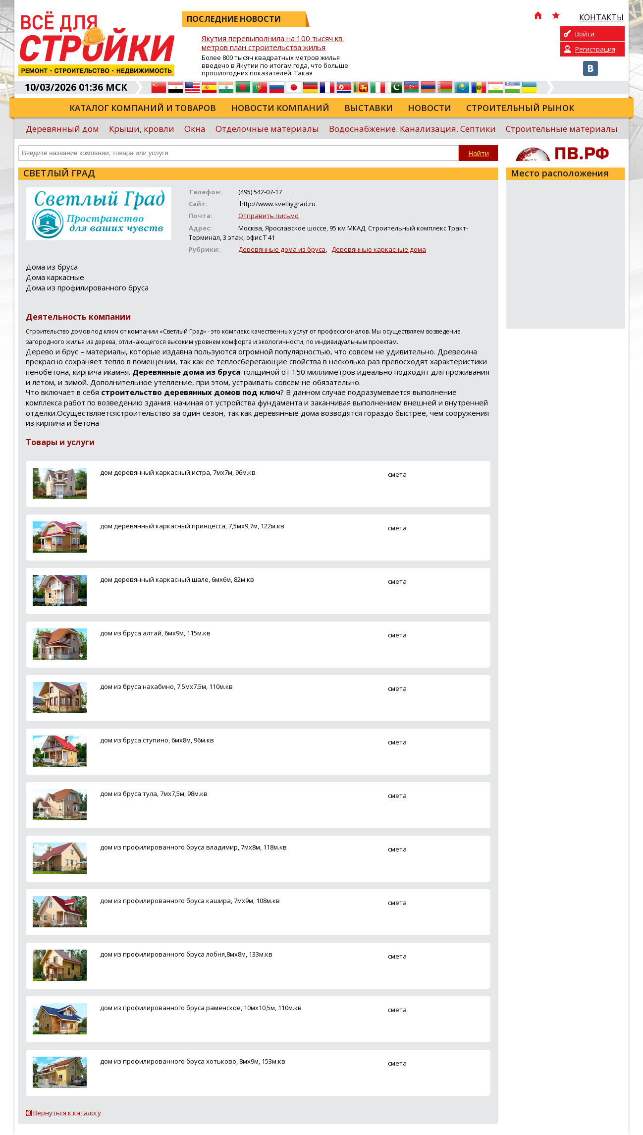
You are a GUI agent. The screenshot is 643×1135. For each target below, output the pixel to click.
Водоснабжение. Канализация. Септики (412, 128)
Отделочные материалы (267, 128)
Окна (195, 128)
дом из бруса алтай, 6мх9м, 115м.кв (155, 632)
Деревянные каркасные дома (378, 249)
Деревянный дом (62, 128)
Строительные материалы (562, 128)
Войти (584, 33)
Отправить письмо (268, 215)
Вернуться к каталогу (67, 1112)
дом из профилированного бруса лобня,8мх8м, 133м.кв (186, 954)
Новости (429, 108)
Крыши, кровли (141, 128)
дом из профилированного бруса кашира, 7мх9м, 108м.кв (190, 900)
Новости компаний (280, 108)
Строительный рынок (520, 108)
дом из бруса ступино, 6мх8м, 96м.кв (157, 740)
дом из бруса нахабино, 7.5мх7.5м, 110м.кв (166, 686)
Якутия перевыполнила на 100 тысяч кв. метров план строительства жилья (273, 43)
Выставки (368, 108)
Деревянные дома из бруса (281, 249)
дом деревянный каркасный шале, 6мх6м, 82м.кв (177, 579)
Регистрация (595, 49)
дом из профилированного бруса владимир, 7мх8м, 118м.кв (193, 847)
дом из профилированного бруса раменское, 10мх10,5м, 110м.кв (201, 1007)
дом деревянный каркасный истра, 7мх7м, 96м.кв (178, 472)
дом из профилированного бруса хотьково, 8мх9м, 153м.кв (192, 1061)
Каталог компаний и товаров (142, 108)
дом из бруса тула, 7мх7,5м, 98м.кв (154, 793)
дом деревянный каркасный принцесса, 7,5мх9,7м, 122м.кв (192, 525)
